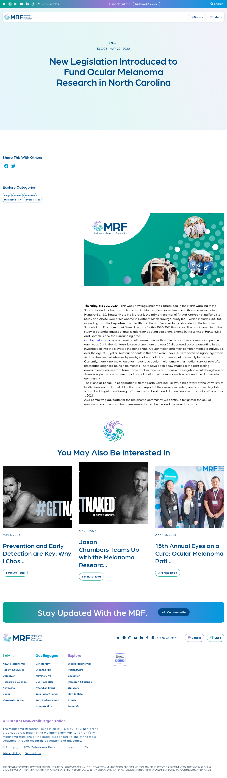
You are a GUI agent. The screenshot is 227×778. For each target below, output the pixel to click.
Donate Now (42, 663)
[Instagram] (15, 4)
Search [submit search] (217, 4)
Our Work (73, 687)
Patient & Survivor (13, 669)
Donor (6, 693)
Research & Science (15, 681)
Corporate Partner (13, 700)
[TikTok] (33, 4)
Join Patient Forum (46, 693)
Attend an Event (45, 687)
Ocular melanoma (97, 340)
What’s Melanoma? (79, 663)
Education (74, 675)
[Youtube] (21, 4)
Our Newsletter (44, 681)
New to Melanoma (14, 663)
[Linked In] (27, 4)
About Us (73, 706)
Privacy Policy (12, 753)
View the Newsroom (47, 700)
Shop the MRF (43, 669)
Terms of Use (33, 753)
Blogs (113, 43)
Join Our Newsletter (174, 612)
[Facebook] (10, 4)
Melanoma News (13, 199)
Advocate (9, 687)
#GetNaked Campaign (146, 4)
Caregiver (9, 675)
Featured (30, 195)
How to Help (75, 693)
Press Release (34, 199)
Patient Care (75, 669)
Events (17, 195)
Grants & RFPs (43, 706)
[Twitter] (4, 4)
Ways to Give (43, 675)
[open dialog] (216, 17)
